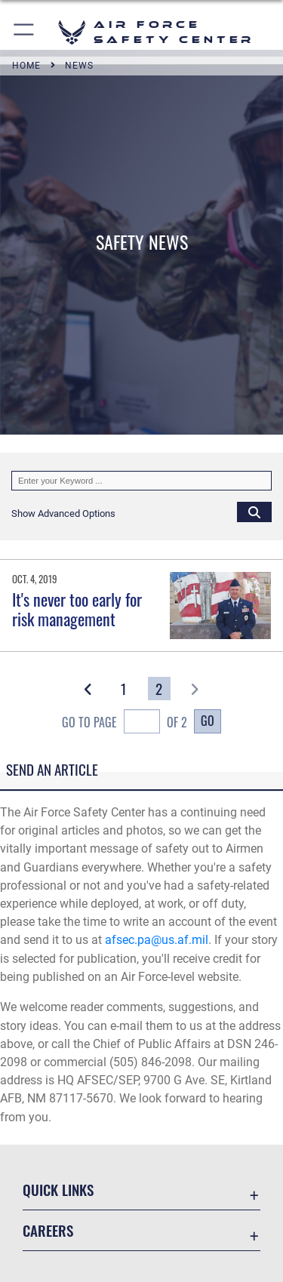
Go (207, 721)
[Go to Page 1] (124, 689)
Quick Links (58, 1190)
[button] (24, 32)
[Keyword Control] (141, 480)
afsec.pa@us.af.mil (156, 940)
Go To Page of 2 (124, 723)
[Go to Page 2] (159, 689)
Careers (48, 1230)
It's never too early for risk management (77, 609)
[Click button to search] (254, 511)
